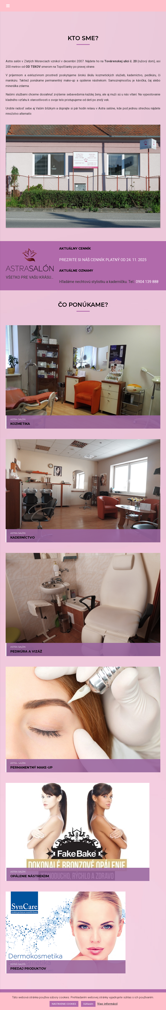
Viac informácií (107, 1003)
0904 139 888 (147, 281)
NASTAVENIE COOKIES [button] (64, 1003)
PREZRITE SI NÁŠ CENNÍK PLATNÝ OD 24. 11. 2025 (102, 259)
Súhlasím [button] (88, 1003)
